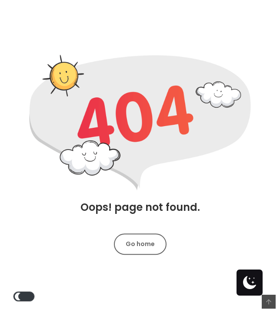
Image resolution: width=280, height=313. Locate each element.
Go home (140, 244)
